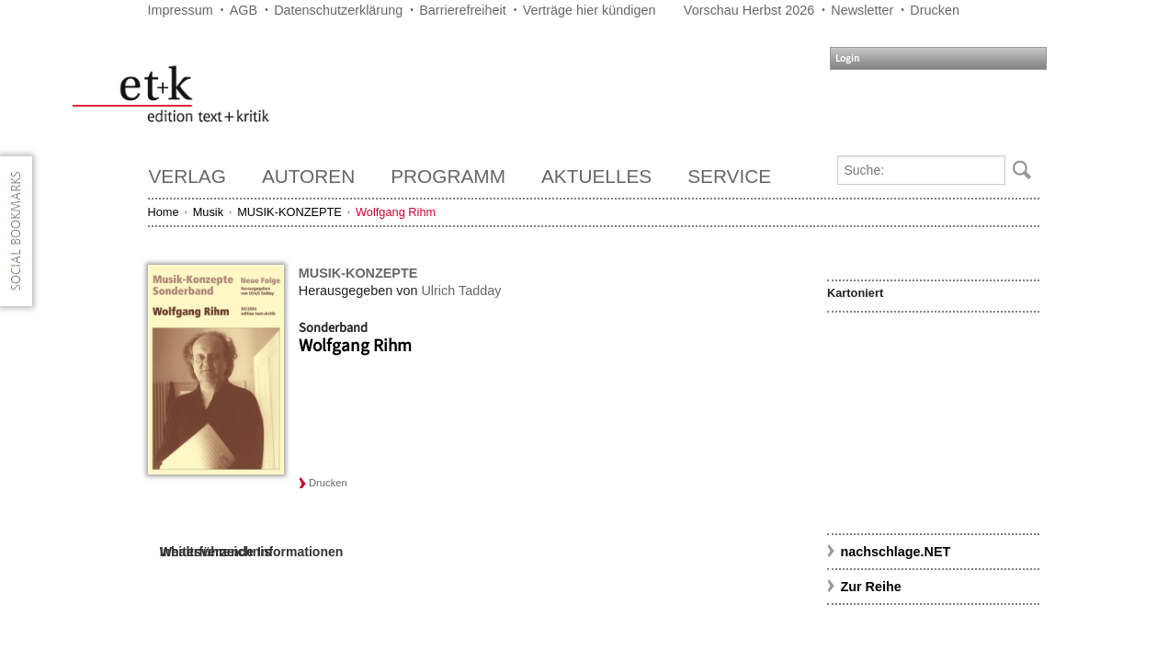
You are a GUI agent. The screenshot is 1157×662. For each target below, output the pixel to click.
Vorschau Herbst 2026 (749, 10)
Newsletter (862, 10)
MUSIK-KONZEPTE (289, 212)
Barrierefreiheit (462, 10)
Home (163, 212)
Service (729, 176)
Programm (448, 176)
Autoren (308, 176)
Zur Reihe (870, 586)
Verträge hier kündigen (589, 10)
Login (847, 58)
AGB (243, 10)
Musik (208, 212)
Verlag (187, 176)
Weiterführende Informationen (252, 551)
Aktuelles (596, 176)
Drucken (934, 10)
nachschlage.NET (895, 551)
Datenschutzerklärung (338, 10)
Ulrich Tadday (461, 290)
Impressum (180, 10)
